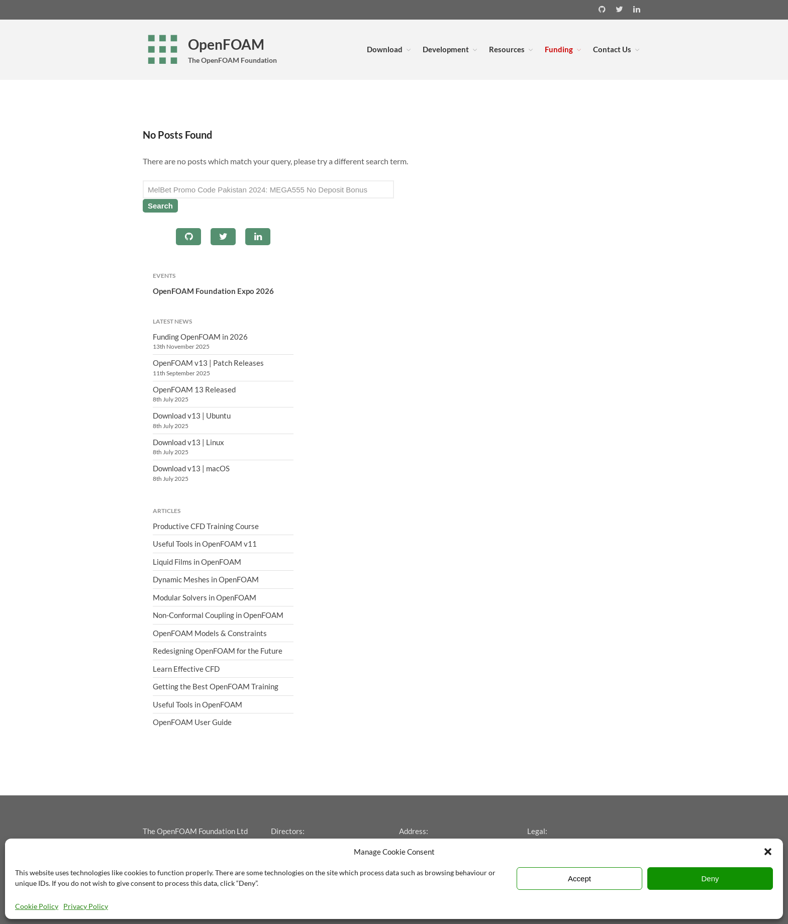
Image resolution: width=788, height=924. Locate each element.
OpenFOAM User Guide (192, 722)
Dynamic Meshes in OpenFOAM (206, 579)
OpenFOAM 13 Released (194, 389)
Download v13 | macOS (191, 468)
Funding (559, 49)
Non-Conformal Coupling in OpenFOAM (218, 615)
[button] (768, 852)
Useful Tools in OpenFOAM (197, 704)
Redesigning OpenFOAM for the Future (217, 650)
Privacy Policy (85, 906)
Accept (579, 878)
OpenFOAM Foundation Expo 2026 (213, 290)
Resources (507, 49)
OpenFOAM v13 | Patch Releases (208, 362)
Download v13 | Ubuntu (192, 415)
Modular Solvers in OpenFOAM (204, 597)
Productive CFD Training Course (206, 526)
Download (385, 49)
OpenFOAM (226, 44)
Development (446, 49)
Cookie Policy (36, 906)
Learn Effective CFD (186, 668)
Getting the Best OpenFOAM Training (215, 686)
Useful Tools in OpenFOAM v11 (205, 543)
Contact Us (612, 49)
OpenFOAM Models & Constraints (210, 633)
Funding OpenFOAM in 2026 (200, 336)
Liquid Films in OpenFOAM (197, 561)
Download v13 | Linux (188, 442)
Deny (710, 878)
